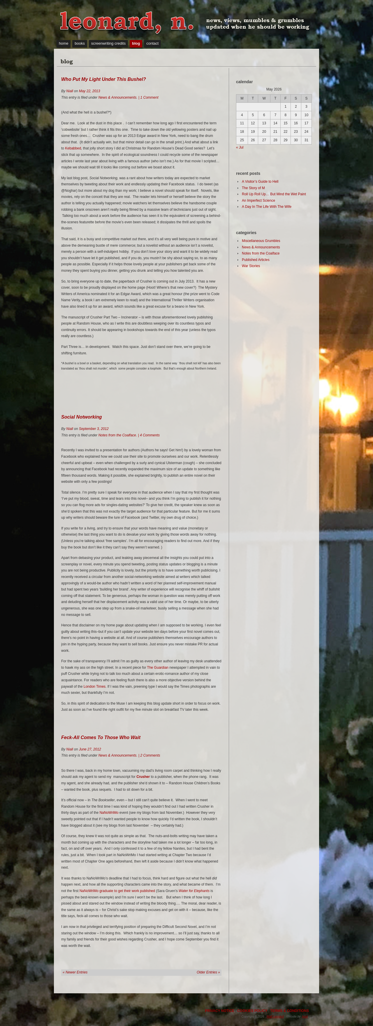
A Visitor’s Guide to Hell (260, 182)
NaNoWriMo (108, 813)
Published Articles (256, 260)
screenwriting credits (108, 43)
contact (152, 43)
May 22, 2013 (89, 91)
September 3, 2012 (94, 429)
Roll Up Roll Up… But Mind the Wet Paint (274, 194)
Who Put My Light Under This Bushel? (103, 79)
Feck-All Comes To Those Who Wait (100, 737)
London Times (94, 686)
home (63, 43)
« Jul (239, 147)
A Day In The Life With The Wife (266, 207)
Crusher (143, 777)
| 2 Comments (149, 755)
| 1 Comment (148, 97)
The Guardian (157, 668)
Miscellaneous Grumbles (261, 241)
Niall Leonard (275, 1016)
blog (136, 43)
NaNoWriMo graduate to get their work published (117, 891)
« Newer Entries (75, 972)
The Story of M (253, 188)
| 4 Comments (148, 435)
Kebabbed (73, 148)
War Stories (251, 266)
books (80, 43)
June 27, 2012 (90, 749)
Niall (69, 91)
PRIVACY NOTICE (219, 1011)
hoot (305, 1016)
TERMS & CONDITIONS (289, 1011)
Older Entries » (208, 972)
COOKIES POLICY (252, 1011)
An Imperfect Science (258, 200)
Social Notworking (81, 416)
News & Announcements (117, 97)
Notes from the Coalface (117, 435)
